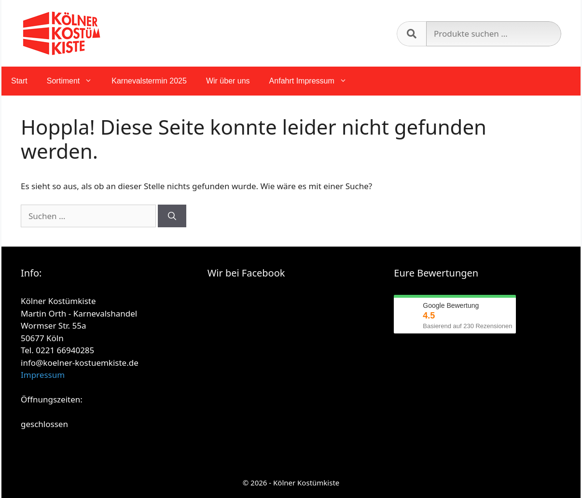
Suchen (411, 33)
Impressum (43, 374)
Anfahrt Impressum (313, 81)
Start (19, 81)
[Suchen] (172, 216)
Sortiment (74, 81)
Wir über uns (228, 81)
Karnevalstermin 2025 (149, 81)
